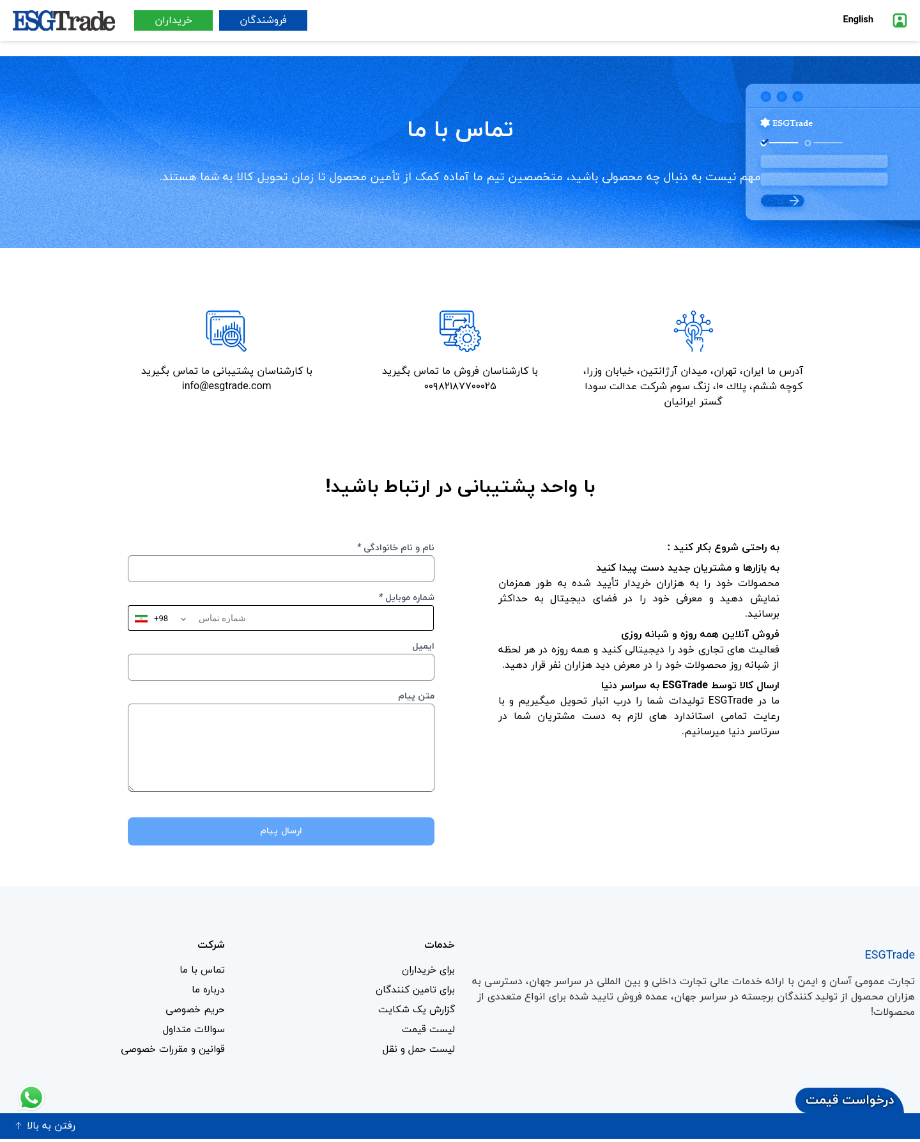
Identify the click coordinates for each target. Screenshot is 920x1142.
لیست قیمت (427, 1032)
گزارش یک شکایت (414, 1012)
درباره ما (207, 991)
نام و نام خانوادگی (395, 548)
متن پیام (416, 696)
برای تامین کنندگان (413, 991)
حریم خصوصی (194, 1012)
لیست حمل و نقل (417, 1053)
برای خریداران (426, 971)
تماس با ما (201, 971)
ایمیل (423, 646)
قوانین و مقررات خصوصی (169, 1053)
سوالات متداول (192, 1032)
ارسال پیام (281, 831)
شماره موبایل (406, 598)
